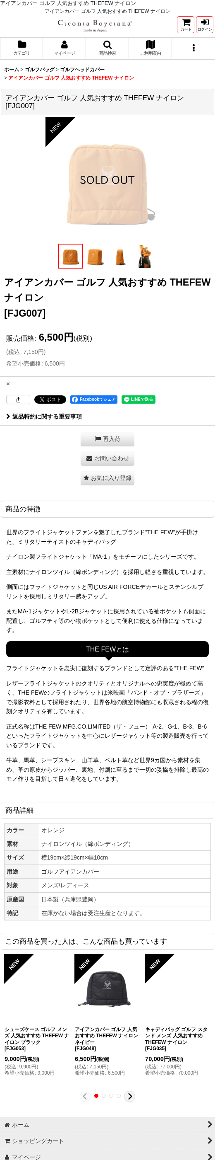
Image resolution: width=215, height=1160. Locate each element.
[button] (107, 48)
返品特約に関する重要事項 (44, 416)
